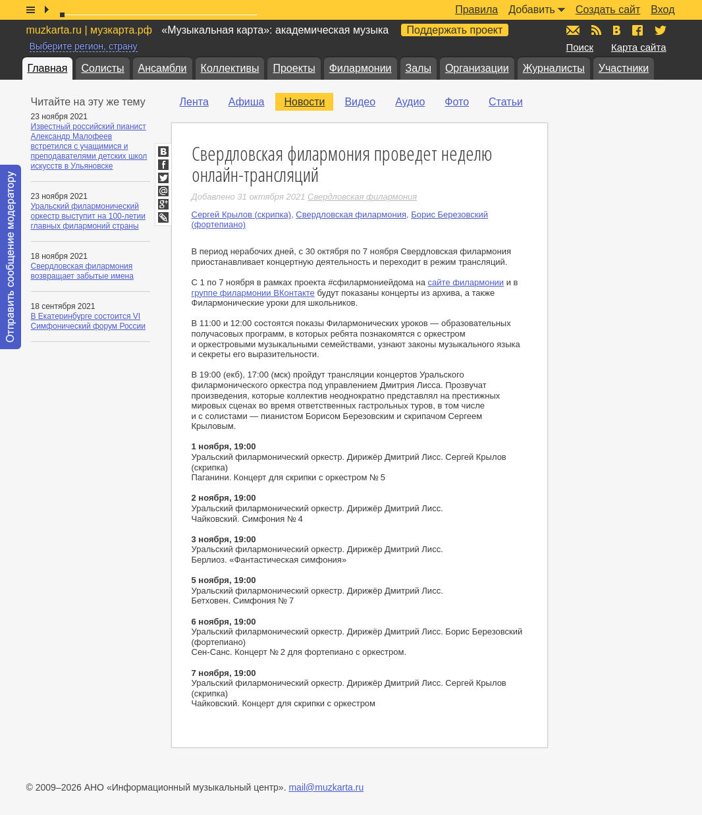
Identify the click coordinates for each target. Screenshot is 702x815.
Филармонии (360, 68)
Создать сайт (608, 9)
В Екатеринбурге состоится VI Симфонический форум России (88, 321)
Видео (359, 101)
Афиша (247, 101)
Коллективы (230, 68)
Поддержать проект (455, 30)
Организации (477, 68)
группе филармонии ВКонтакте (253, 293)
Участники (624, 68)
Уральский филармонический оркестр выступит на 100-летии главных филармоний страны (88, 216)
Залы (418, 68)
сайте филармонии (466, 282)
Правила (476, 9)
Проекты (294, 68)
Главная (48, 68)
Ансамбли (162, 68)
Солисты (102, 68)
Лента (194, 101)
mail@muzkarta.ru (326, 787)
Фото (457, 101)
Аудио (410, 101)
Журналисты (554, 68)
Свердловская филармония (351, 214)
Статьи (506, 101)
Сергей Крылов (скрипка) (242, 214)
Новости (304, 101)
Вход (662, 9)
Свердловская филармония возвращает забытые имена (82, 271)
